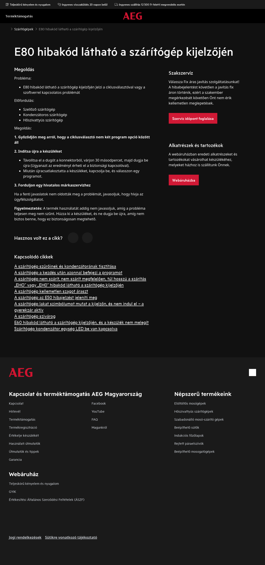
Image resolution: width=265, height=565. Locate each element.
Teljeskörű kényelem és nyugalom (27, 4)
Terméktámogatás (22, 419)
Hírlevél (15, 411)
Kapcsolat (16, 403)
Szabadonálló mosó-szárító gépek (199, 419)
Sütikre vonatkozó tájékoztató (71, 537)
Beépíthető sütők (186, 427)
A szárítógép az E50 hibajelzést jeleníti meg (55, 297)
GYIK (12, 491)
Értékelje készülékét (24, 435)
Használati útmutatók (24, 443)
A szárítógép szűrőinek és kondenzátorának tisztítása (65, 266)
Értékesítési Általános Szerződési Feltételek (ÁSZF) (46, 499)
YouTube (98, 411)
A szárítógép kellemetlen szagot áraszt (51, 291)
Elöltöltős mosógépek (190, 403)
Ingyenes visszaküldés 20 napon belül (82, 4)
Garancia (15, 459)
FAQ (95, 419)
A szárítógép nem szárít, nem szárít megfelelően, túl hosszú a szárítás (80, 278)
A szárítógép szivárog (34, 316)
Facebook (99, 403)
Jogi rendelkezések (25, 537)
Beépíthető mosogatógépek (194, 451)
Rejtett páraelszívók (189, 443)
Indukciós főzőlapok (189, 435)
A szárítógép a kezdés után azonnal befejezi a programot (68, 272)
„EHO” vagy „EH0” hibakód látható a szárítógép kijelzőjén (69, 284)
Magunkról (99, 427)
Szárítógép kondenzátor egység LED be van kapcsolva (65, 328)
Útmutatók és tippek (24, 451)
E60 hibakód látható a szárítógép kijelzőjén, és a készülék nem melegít (81, 322)
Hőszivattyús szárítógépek (193, 411)
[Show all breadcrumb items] (7, 28)
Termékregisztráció (23, 427)
